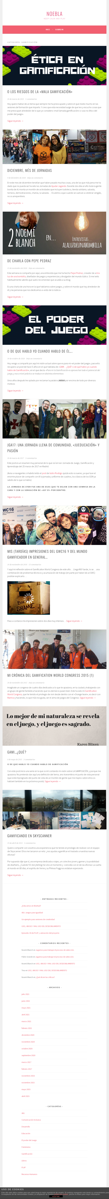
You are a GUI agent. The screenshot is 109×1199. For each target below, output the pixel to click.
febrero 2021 (27, 1028)
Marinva (10, 697)
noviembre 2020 (28, 1041)
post (44, 473)
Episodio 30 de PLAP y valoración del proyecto (40, 933)
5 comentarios (31, 99)
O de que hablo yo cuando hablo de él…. (40, 351)
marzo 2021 (26, 1021)
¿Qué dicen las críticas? (45, 977)
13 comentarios (35, 565)
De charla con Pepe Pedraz (29, 260)
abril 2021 (26, 1014)
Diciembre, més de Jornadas (29, 170)
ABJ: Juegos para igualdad (32, 912)
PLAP (24, 1167)
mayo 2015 (26, 1089)
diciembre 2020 (28, 1035)
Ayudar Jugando (58, 186)
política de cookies (61, 1194)
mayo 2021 (26, 1007)
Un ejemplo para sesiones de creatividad (38, 919)
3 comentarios (31, 458)
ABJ (23, 1113)
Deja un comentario (35, 178)
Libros (24, 1160)
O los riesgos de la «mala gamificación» (40, 91)
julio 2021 (25, 994)
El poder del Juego (29, 1140)
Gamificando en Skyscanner (29, 835)
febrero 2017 (27, 1069)
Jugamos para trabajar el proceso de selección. (55, 950)
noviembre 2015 (28, 1082)
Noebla (55, 13)
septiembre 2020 (28, 1055)
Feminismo (26, 1147)
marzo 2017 (26, 1062)
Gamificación (27, 1154)
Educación (26, 1133)
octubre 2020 (27, 1048)
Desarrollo (26, 1126)
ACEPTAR (55, 1196)
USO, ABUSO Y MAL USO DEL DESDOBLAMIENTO (41, 926)
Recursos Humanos (29, 1174)
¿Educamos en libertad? (31, 905)
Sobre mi (59, 29)
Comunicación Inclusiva (31, 1120)
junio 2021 (26, 1001)
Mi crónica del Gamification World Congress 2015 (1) (50, 675)
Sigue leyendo (15, 120)
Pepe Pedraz (77, 273)
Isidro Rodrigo (56, 473)
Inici (48, 29)
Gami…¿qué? (16, 751)
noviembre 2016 (28, 1075)
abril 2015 (26, 1096)
